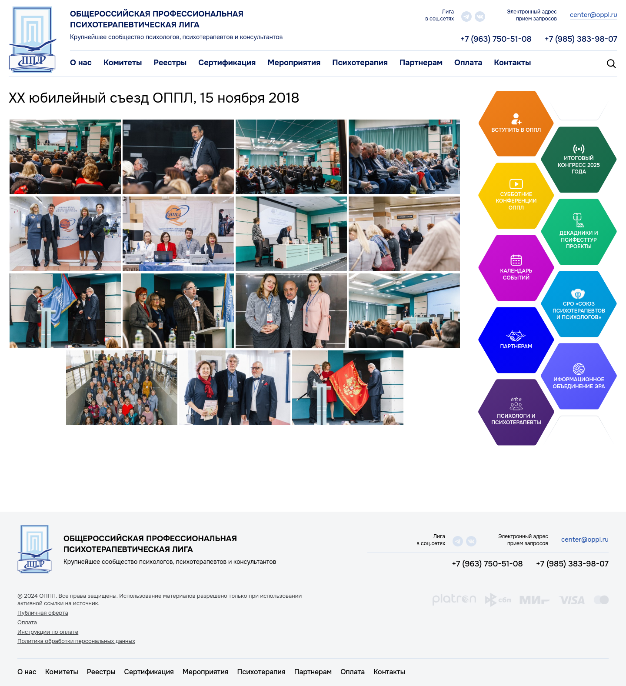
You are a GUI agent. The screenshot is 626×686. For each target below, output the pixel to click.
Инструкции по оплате (47, 632)
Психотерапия (360, 62)
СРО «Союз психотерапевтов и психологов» (579, 310)
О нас (81, 62)
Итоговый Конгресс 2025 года (579, 165)
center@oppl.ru (593, 14)
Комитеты (122, 62)
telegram (466, 16)
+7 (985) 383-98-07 (581, 39)
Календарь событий (516, 274)
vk (480, 16)
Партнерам (421, 62)
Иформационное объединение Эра (579, 383)
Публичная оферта (42, 612)
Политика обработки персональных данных (76, 641)
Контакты (512, 62)
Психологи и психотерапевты (516, 419)
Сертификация (227, 62)
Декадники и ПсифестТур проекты (578, 240)
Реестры (169, 62)
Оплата (468, 62)
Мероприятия (293, 62)
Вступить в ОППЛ (516, 130)
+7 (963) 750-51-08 (496, 39)
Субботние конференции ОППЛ (516, 200)
